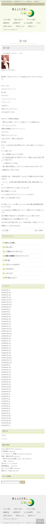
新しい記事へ (39, 230)
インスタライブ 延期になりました (13, 454)
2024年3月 (4, 350)
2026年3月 (4, 292)
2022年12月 (5, 386)
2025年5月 (4, 316)
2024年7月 (4, 341)
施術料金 (6, 23)
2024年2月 (4, 353)
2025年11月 (5, 302)
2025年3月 (4, 321)
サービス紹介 (31, 19)
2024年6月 (4, 343)
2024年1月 (4, 355)
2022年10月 (5, 391)
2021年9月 (4, 423)
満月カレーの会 (6, 470)
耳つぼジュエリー (11, 277)
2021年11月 (5, 418)
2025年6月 (4, 314)
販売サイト (32, 26)
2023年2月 (4, 382)
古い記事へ (6, 230)
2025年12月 (5, 300)
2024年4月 (4, 348)
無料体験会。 (5, 466)
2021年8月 (4, 425)
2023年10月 (5, 362)
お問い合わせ (7, 26)
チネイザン (9, 247)
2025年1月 (4, 326)
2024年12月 (5, 329)
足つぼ (7, 260)
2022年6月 (4, 401)
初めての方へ (18, 19)
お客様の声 (16, 23)
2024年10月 (5, 333)
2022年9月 (4, 394)
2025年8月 (4, 309)
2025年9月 (4, 307)
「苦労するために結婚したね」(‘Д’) (13, 458)
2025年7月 (4, 312)
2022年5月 (4, 403)
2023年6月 (4, 372)
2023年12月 (5, 358)
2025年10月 (5, 304)
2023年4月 (4, 377)
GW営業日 (4, 451)
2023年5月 (4, 374)
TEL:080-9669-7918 (23, 4)
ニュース (4, 439)
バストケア (9, 273)
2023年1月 (4, 384)
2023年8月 (4, 367)
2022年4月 (4, 406)
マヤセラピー (9, 269)
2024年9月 (4, 336)
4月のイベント (6, 463)
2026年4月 (4, 290)
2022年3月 (4, 408)
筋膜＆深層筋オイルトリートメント (17, 256)
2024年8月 (4, 338)
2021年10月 (5, 420)
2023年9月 (4, 365)
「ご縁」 (4, 461)
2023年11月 (5, 360)
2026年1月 (4, 297)
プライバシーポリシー (10, 29)
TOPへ (40, 521)
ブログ (38, 23)
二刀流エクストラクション (14, 251)
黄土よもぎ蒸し (10, 243)
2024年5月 (4, 345)
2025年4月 (4, 319)
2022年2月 (4, 411)
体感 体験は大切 (7, 456)
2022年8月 (4, 396)
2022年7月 (4, 399)
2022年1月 (4, 413)
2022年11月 (5, 389)
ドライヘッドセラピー (12, 264)
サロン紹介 (7, 19)
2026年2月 (4, 295)
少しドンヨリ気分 (7, 468)
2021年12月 (5, 415)
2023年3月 (4, 379)
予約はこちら (20, 26)
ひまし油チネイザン (8, 449)
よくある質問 (28, 23)
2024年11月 (5, 331)
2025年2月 (4, 324)
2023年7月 (4, 370)
